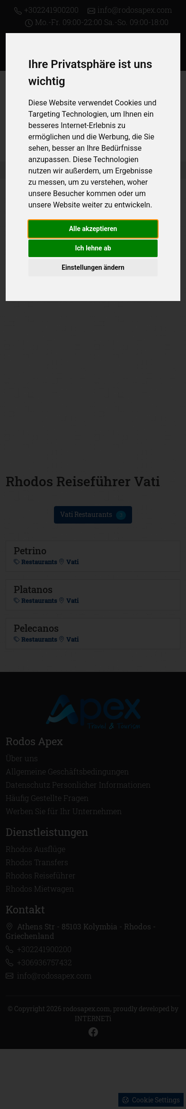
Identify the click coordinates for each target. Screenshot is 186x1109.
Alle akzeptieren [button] (93, 228)
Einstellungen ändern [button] (93, 267)
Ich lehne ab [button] (93, 248)
